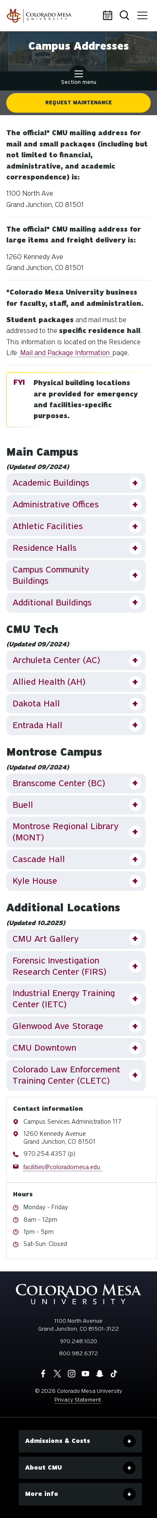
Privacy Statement (77, 1399)
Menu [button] (141, 12)
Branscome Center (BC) (59, 783)
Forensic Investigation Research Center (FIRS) (59, 966)
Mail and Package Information (65, 353)
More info (41, 1494)
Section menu (78, 78)
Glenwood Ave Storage (58, 1026)
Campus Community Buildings (51, 575)
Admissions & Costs (57, 1441)
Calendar (108, 16)
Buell (23, 804)
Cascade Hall (39, 859)
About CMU (43, 1467)
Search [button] (125, 16)
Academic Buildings (51, 482)
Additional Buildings (52, 602)
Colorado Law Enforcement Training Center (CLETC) (66, 1075)
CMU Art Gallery (46, 938)
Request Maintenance (78, 103)
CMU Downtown (44, 1047)
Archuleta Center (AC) (56, 660)
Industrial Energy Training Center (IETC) (64, 999)
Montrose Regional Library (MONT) (65, 832)
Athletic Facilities (48, 526)
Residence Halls (45, 547)
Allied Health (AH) (49, 681)
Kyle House (35, 880)
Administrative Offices (56, 504)
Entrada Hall (37, 725)
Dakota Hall (36, 703)
